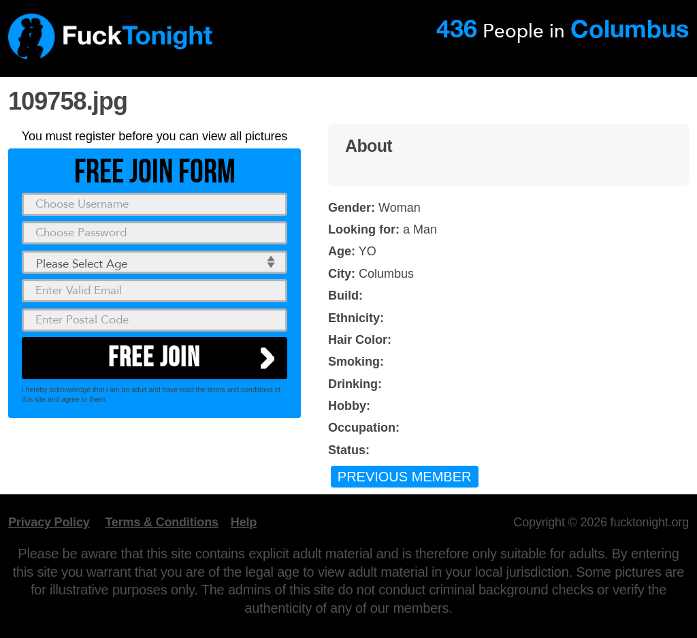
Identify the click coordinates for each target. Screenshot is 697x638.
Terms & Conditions (161, 522)
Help (244, 522)
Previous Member (405, 476)
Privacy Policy (49, 522)
